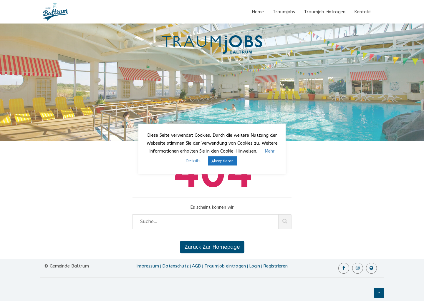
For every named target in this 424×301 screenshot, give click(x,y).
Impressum (147, 266)
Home (258, 11)
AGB (196, 266)
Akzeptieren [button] (222, 161)
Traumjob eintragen (324, 11)
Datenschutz (175, 266)
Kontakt (362, 11)
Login (254, 266)
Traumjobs (284, 11)
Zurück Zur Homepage (212, 247)
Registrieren (275, 266)
